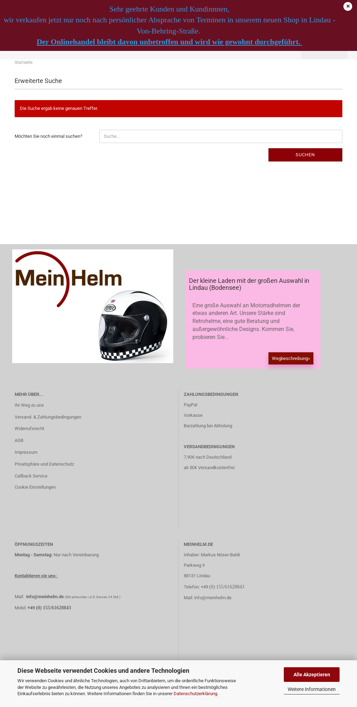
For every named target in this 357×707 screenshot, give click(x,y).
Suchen (305, 154)
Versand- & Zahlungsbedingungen (48, 417)
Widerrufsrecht (29, 428)
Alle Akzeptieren (312, 674)
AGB (19, 440)
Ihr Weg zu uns (29, 405)
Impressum (26, 452)
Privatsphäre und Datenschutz (44, 464)
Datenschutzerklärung (195, 693)
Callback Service (31, 476)
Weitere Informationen (312, 689)
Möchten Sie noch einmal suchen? (48, 136)
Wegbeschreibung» (291, 358)
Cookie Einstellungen (35, 487)
